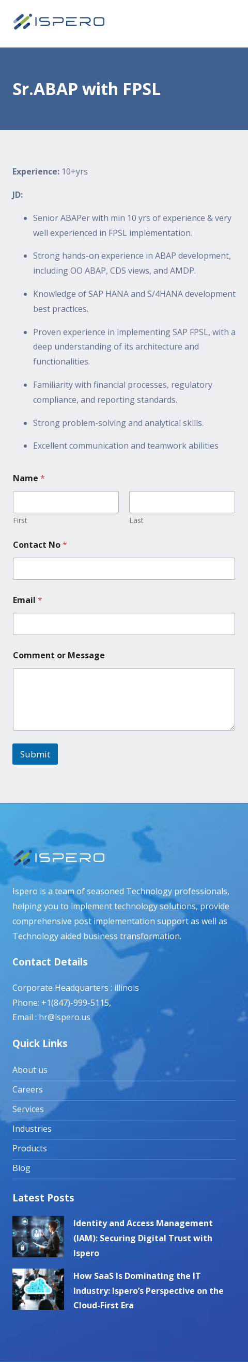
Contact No (40, 545)
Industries (32, 1128)
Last (136, 520)
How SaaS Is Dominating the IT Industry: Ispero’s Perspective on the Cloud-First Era (148, 1290)
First (20, 520)
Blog (21, 1168)
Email (27, 600)
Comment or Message (59, 655)
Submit (35, 754)
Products (29, 1148)
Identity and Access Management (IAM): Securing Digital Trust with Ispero (143, 1238)
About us (30, 1069)
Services (28, 1109)
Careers (27, 1089)
